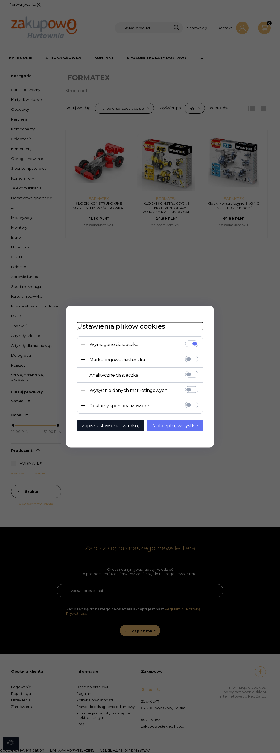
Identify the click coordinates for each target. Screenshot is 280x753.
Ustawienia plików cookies (121, 326)
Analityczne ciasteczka (113, 374)
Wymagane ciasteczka (113, 344)
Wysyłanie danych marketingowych (128, 390)
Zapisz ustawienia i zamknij (111, 425)
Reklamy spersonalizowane (119, 405)
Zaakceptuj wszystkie (174, 425)
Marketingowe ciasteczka (117, 359)
